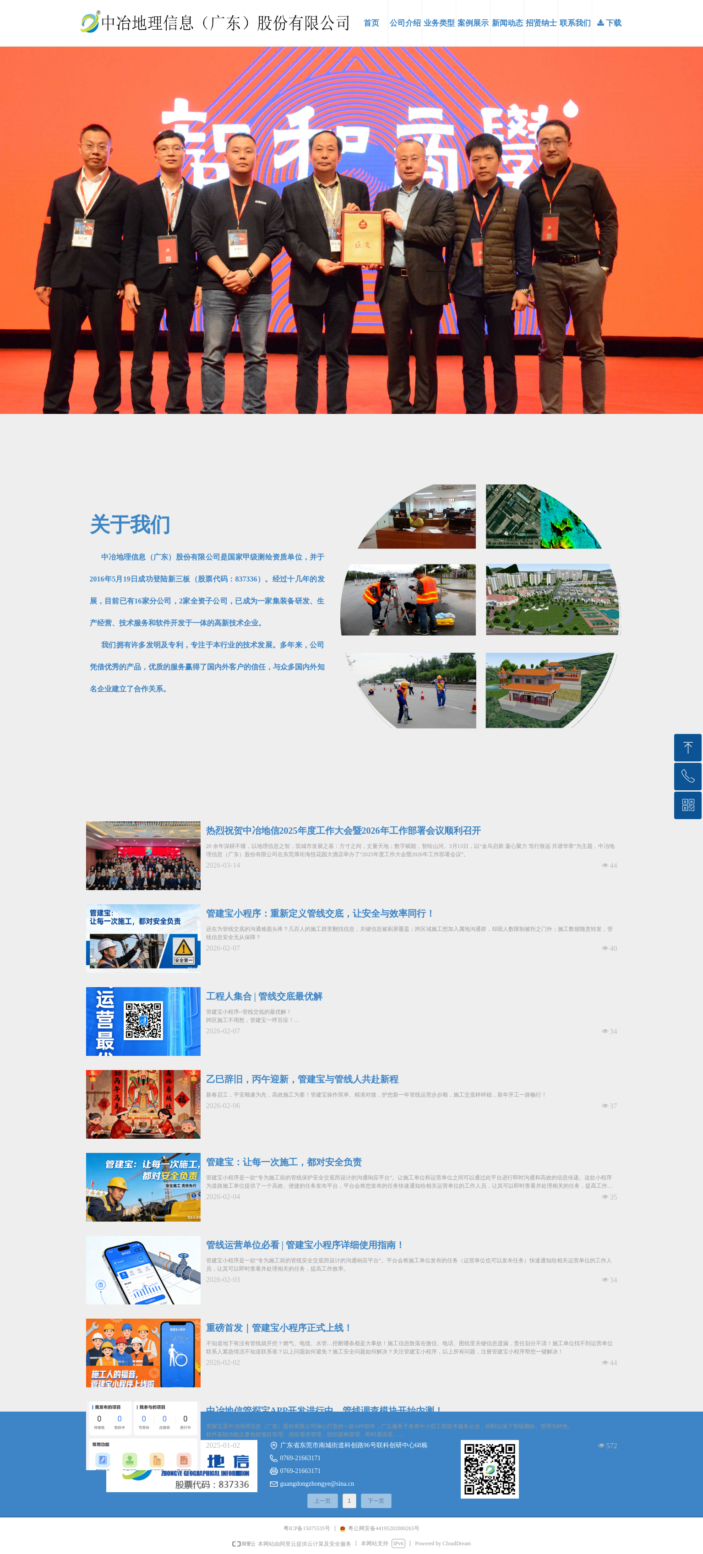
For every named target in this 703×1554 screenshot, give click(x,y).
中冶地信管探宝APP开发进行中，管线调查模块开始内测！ (325, 1411)
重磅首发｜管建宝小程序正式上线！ (279, 1328)
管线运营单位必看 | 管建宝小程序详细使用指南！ (305, 1245)
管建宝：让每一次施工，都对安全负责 (284, 1162)
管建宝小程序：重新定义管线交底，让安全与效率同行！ (320, 913)
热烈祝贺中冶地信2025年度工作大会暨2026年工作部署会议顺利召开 (343, 831)
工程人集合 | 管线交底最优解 (264, 996)
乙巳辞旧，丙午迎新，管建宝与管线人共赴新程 (302, 1079)
